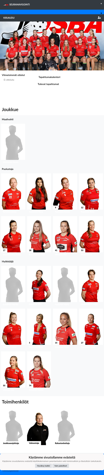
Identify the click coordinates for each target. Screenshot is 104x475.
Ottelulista (8, 89)
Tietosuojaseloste (10, 470)
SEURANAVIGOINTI (53, 3)
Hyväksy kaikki (43, 465)
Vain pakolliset (60, 465)
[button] (8, 46)
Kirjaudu (52, 17)
